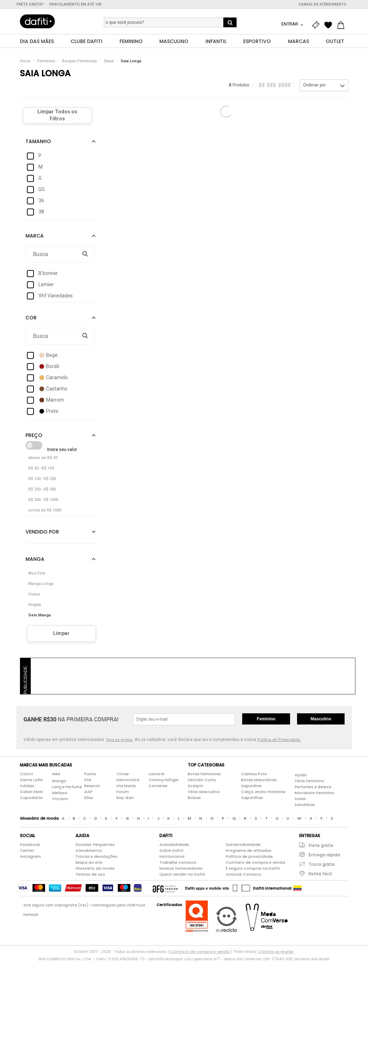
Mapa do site (88, 862)
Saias (109, 61)
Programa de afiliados (249, 850)
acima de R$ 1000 (44, 510)
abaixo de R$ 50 (42, 457)
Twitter (27, 850)
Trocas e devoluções (96, 856)
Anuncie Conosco (243, 874)
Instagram (30, 856)
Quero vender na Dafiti (182, 874)
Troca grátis (322, 864)
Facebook (30, 844)
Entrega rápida (324, 855)
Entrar (290, 24)
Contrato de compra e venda (255, 862)
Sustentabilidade (243, 844)
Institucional (172, 856)
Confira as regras (276, 951)
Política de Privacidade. (279, 739)
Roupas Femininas (79, 61)
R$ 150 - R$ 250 (42, 478)
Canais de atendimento (322, 4)
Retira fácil (320, 874)
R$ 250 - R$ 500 (42, 489)
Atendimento (88, 850)
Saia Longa (131, 61)
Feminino (46, 61)
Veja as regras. (120, 739)
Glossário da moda (95, 868)
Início (25, 61)
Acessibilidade (174, 844)
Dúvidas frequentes (95, 844)
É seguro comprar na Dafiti (253, 868)
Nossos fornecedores (180, 868)
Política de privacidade (249, 856)
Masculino (321, 718)
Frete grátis (321, 845)
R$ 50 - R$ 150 (41, 468)
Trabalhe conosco (177, 862)
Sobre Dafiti (171, 850)
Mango (59, 780)
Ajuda (300, 774)
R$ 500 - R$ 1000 (43, 499)
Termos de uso (90, 874)
